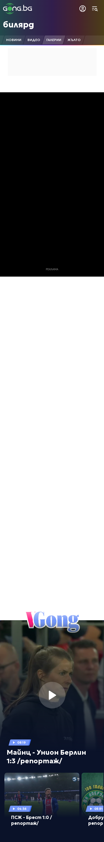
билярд (18, 24)
